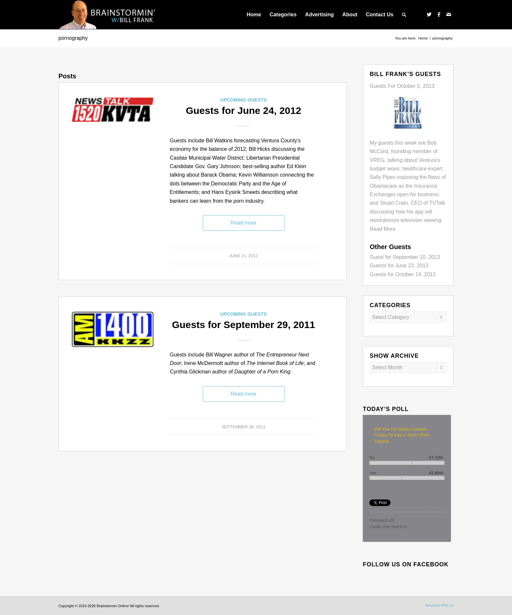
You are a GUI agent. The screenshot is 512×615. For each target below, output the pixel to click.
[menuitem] (253, 14)
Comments (381, 520)
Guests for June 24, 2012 (243, 110)
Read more (243, 223)
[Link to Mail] (449, 14)
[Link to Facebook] (439, 14)
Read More (382, 229)
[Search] (404, 14)
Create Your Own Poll (388, 527)
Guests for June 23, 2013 (399, 265)
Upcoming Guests (243, 99)
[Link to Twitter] (429, 14)
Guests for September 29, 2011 (243, 324)
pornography (73, 38)
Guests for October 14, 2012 (403, 274)
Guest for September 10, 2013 (405, 257)
